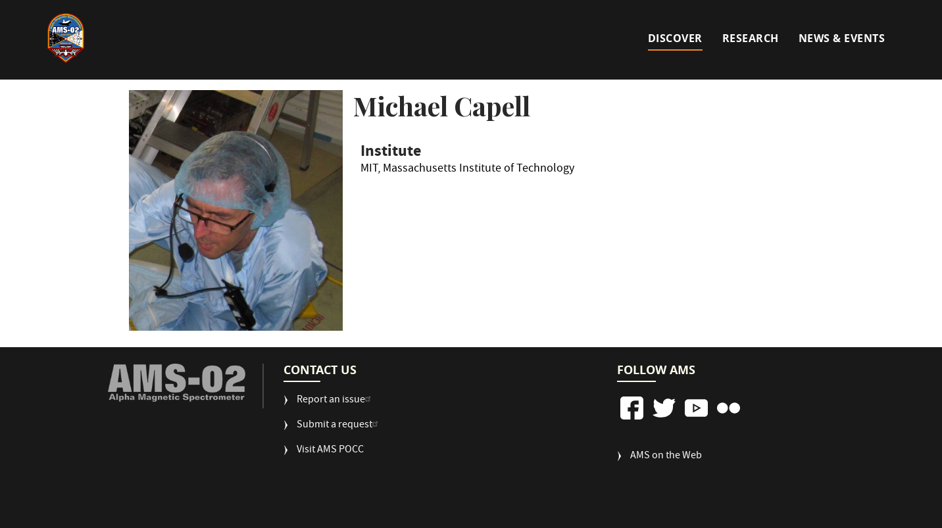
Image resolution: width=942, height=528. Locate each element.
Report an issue (335, 400)
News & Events (842, 38)
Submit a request (339, 425)
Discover (675, 38)
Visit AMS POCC (330, 450)
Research (750, 38)
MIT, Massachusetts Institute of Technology (467, 171)
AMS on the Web (666, 456)
